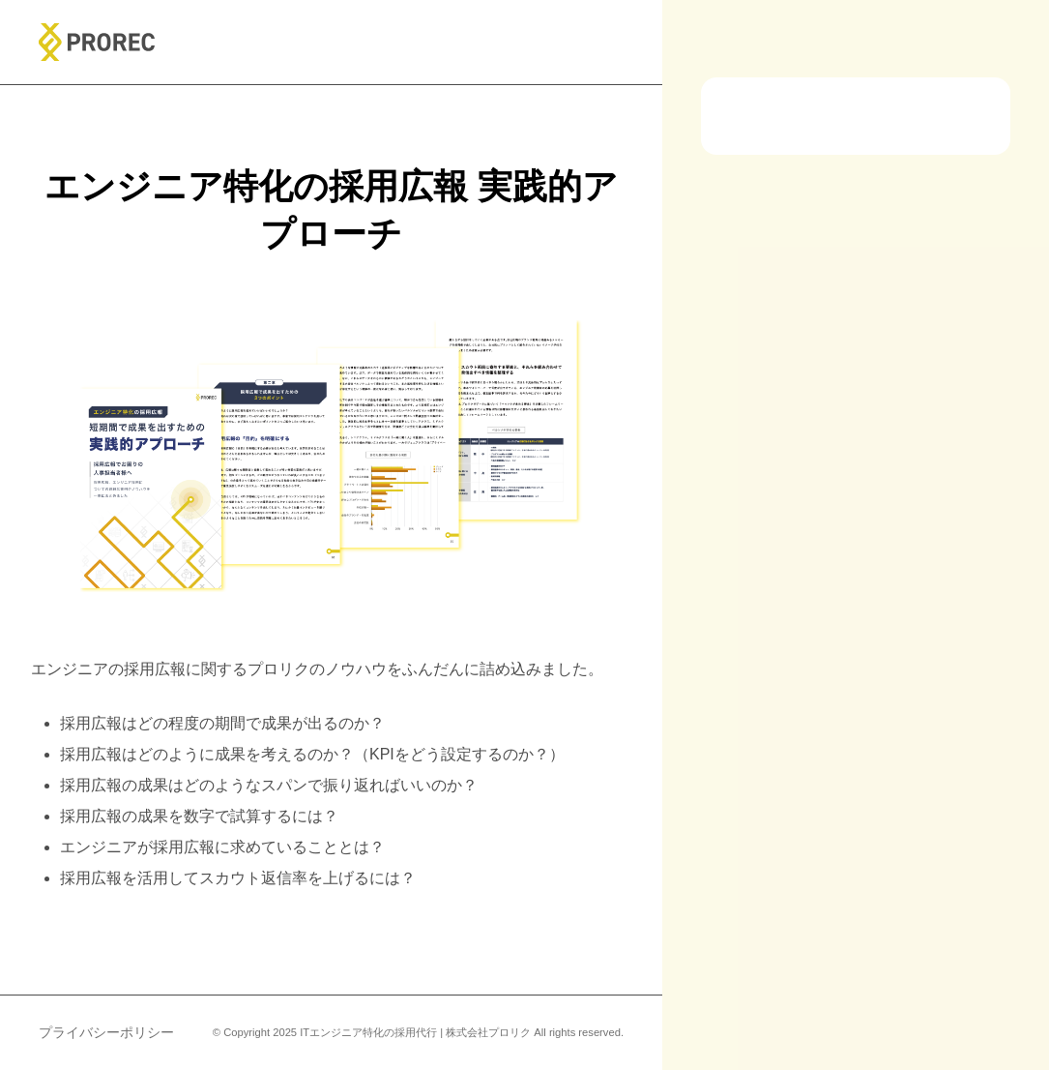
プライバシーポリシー (106, 1032)
